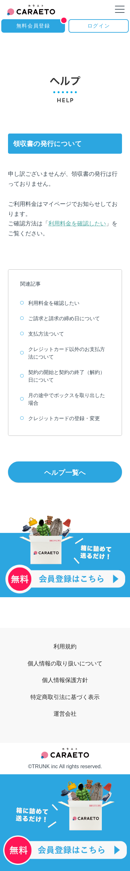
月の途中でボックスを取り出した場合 (62, 399)
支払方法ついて (42, 334)
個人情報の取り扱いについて (65, 663)
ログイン (98, 25)
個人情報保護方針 (65, 680)
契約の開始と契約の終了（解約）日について (62, 376)
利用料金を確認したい (77, 223)
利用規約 (65, 646)
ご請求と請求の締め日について (60, 318)
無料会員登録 (40, 23)
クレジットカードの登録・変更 (60, 418)
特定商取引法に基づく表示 (65, 697)
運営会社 (65, 713)
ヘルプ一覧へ (65, 472)
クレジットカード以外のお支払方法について (62, 353)
